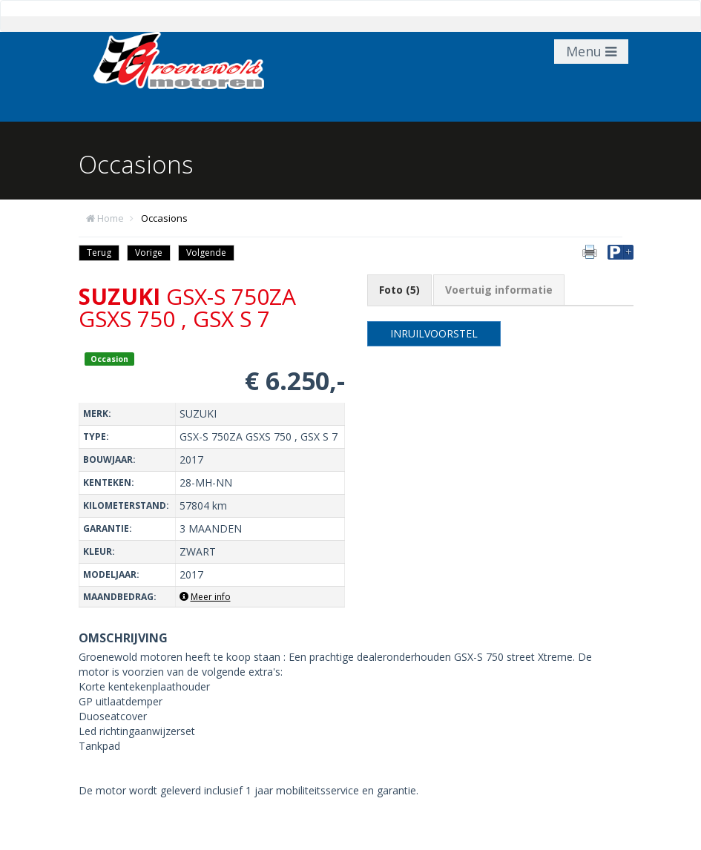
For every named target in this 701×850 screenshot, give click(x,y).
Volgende (206, 252)
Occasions (164, 218)
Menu (591, 51)
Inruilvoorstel (434, 333)
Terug (99, 252)
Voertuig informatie (499, 290)
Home (110, 218)
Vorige (148, 252)
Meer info (205, 596)
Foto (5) (399, 290)
